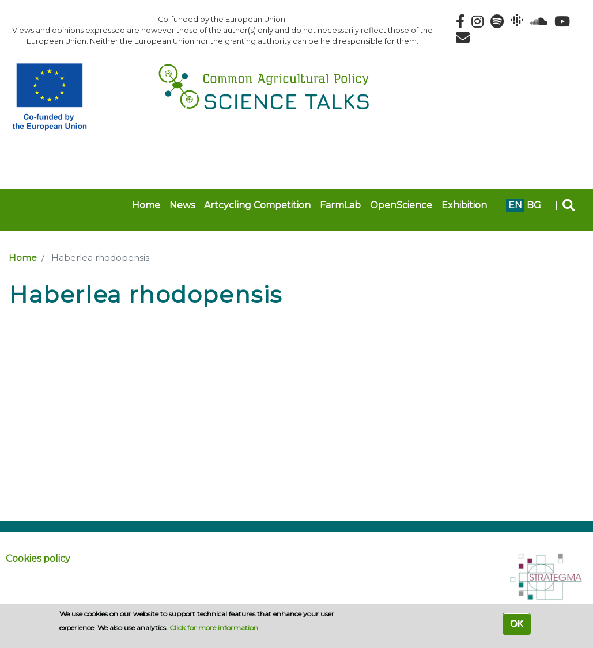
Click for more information (213, 627)
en (515, 205)
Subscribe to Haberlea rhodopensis (13, 317)
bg (534, 205)
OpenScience (401, 205)
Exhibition (464, 205)
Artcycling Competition (257, 205)
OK (516, 623)
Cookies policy (38, 558)
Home (146, 205)
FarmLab (340, 205)
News (182, 205)
